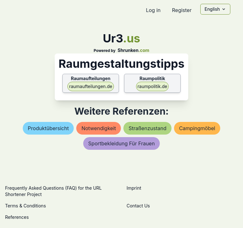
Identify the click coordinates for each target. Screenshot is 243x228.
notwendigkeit (98, 128)
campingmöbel (197, 128)
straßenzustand (147, 128)
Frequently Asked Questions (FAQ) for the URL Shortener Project (53, 191)
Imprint (134, 188)
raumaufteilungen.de (90, 86)
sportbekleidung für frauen (121, 143)
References (17, 217)
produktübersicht (48, 128)
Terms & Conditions (25, 205)
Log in (153, 10)
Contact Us (138, 205)
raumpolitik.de (152, 86)
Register (181, 10)
